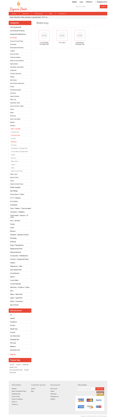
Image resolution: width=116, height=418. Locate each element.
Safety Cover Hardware (17, 60)
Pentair (13, 155)
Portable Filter (15, 132)
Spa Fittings (14, 191)
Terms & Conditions (17, 399)
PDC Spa (13, 343)
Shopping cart (54, 396)
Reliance (13, 346)
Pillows (12, 277)
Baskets (12, 122)
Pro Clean (14, 145)
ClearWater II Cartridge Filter (19, 148)
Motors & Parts (14, 177)
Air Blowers (13, 70)
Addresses (53, 394)
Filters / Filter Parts (16, 294)
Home (14, 13)
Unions (12, 109)
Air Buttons (13, 205)
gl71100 (26, 370)
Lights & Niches (14, 96)
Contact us (62, 13)
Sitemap (14, 388)
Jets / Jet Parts (15, 221)
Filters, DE (13, 99)
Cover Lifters (14, 280)
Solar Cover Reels (15, 119)
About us (14, 401)
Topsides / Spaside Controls (19, 235)
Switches (13, 242)
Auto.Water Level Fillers (17, 67)
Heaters (12, 263)
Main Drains (13, 80)
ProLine (12, 325)
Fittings (12, 77)
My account (39, 13)
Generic (12, 318)
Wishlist (52, 399)
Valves (12, 180)
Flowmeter (13, 44)
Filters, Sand (13, 174)
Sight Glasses (14, 64)
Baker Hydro (14, 161)
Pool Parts (17, 17)
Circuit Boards (14, 273)
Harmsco (13, 158)
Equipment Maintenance (18, 34)
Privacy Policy (16, 396)
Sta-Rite (13, 138)
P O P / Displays (15, 198)
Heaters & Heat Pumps (16, 184)
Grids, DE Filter (14, 54)
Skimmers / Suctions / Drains (19, 287)
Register (74, 2)
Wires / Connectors (16, 301)
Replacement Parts (16, 249)
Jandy (12, 167)
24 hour (12, 364)
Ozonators (13, 93)
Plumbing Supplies (15, 90)
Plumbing (13, 238)
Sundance (13, 322)
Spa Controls (14, 305)
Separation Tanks (15, 103)
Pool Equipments (15, 27)
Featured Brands (15, 252)
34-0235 (18, 364)
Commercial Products (17, 31)
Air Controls (14, 201)
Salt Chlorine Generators (17, 83)
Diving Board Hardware (16, 47)
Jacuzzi (13, 164)
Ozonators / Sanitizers (17, 212)
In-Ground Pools (36, 17)
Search (33, 388)
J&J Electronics (15, 336)
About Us (25, 13)
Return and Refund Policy (19, 391)
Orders (52, 391)
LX (11, 315)
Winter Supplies (15, 187)
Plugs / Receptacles (16, 245)
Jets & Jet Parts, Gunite (16, 106)
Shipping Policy (16, 394)
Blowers (12, 231)
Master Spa (13, 329)
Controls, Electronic (15, 73)
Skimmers (13, 116)
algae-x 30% (13, 367)
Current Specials (15, 284)
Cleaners (12, 125)
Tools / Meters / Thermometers (20, 208)
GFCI (11, 291)
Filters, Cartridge (26, 17)
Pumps (12, 86)
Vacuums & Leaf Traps (16, 41)
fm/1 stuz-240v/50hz (16, 370)
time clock (13, 372)
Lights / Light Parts (16, 298)
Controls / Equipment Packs (19, 259)
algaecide (25, 364)
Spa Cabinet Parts (16, 270)
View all (12, 354)
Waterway (14, 142)
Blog (50, 13)
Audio (12, 228)
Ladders (12, 51)
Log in (81, 2)
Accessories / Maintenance (19, 256)
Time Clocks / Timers (17, 194)
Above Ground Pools (17, 171)
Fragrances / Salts (16, 266)
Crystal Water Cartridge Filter (19, 151)
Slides (12, 112)
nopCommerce (18, 416)
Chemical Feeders (15, 57)
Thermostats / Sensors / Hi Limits (19, 216)
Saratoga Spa (14, 339)
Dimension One (15, 350)
